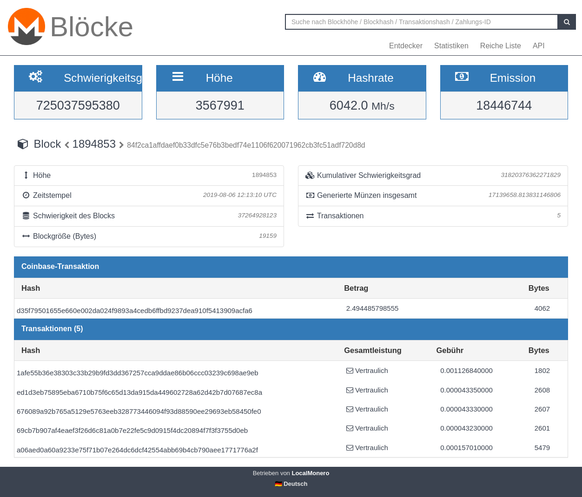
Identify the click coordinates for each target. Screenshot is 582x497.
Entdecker (406, 46)
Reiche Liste (500, 46)
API (539, 46)
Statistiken (451, 46)
